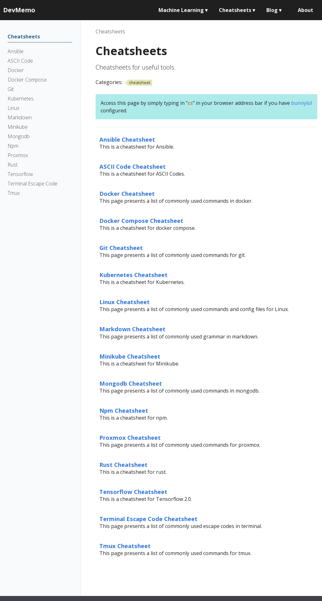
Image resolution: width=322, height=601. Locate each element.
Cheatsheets (237, 10)
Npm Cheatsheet (123, 410)
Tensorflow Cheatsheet (133, 492)
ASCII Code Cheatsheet (132, 166)
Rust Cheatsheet (123, 464)
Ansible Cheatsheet (127, 139)
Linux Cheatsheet (124, 302)
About (305, 10)
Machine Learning (183, 10)
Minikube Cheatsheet (129, 356)
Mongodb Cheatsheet (130, 383)
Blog (273, 10)
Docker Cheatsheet (127, 193)
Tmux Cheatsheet (125, 546)
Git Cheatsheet (121, 248)
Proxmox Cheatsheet (130, 437)
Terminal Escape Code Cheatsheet (148, 519)
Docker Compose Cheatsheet (141, 220)
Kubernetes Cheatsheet (133, 275)
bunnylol (301, 102)
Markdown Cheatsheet (132, 329)
